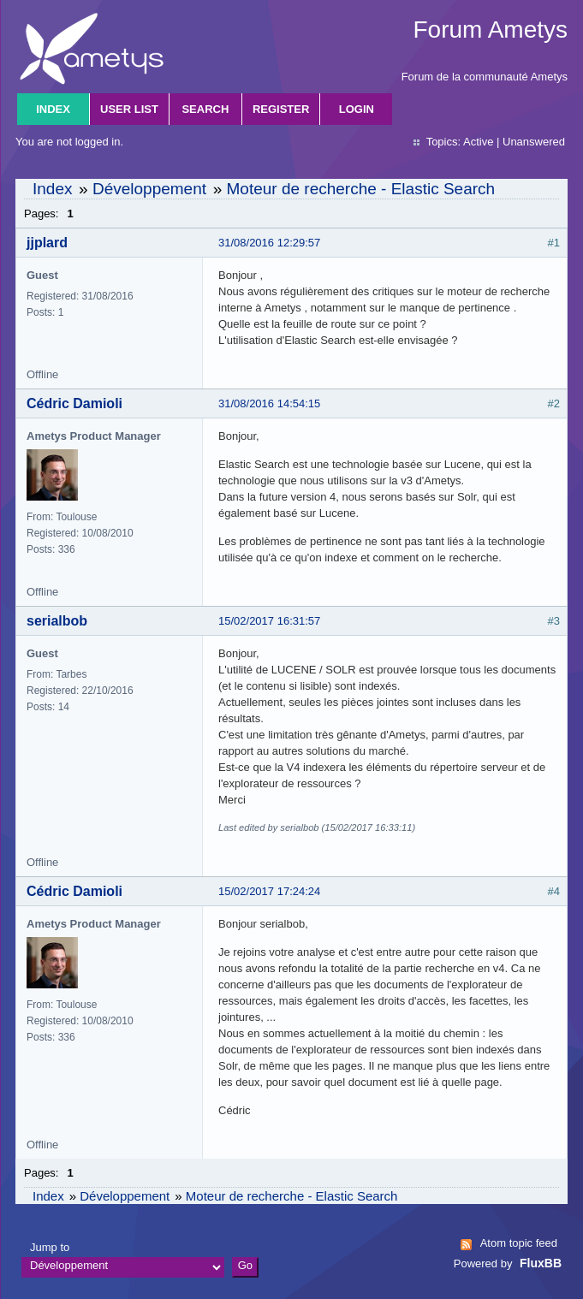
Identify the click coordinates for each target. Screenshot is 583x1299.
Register (281, 109)
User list (129, 109)
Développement (149, 189)
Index (53, 109)
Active (478, 141)
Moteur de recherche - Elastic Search (360, 189)
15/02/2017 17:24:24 (269, 891)
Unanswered (534, 141)
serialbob (57, 621)
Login (356, 109)
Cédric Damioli (74, 403)
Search (205, 109)
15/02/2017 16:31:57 (269, 620)
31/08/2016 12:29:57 (269, 242)
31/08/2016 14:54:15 (269, 403)
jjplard (47, 242)
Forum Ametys (490, 29)
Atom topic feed (518, 1243)
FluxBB (541, 1263)
